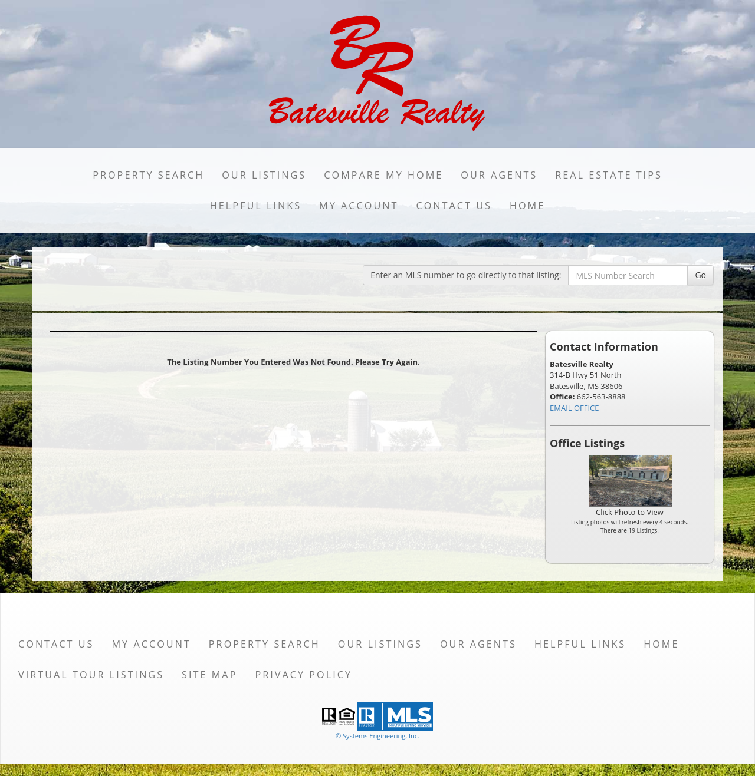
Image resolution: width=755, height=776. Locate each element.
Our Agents (499, 175)
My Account (358, 205)
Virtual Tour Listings (91, 674)
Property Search (148, 175)
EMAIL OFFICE (574, 407)
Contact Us (454, 205)
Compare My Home (383, 175)
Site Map (209, 674)
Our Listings (264, 175)
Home (527, 205)
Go (700, 274)
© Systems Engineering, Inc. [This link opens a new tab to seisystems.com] (377, 735)
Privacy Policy (303, 674)
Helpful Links (255, 205)
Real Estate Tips (608, 175)
